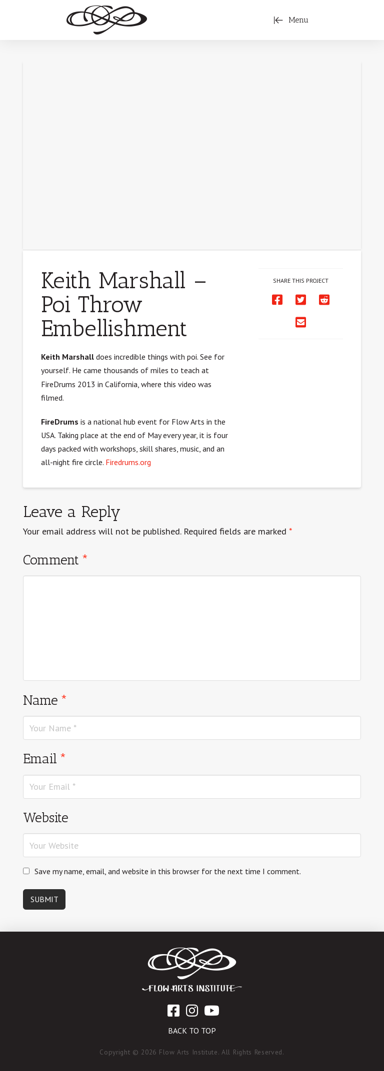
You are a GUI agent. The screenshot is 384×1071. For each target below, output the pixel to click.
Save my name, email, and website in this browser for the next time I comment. (167, 871)
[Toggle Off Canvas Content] (291, 20)
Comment (55, 559)
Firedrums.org (128, 462)
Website (45, 817)
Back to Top (192, 1031)
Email (44, 758)
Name (45, 700)
